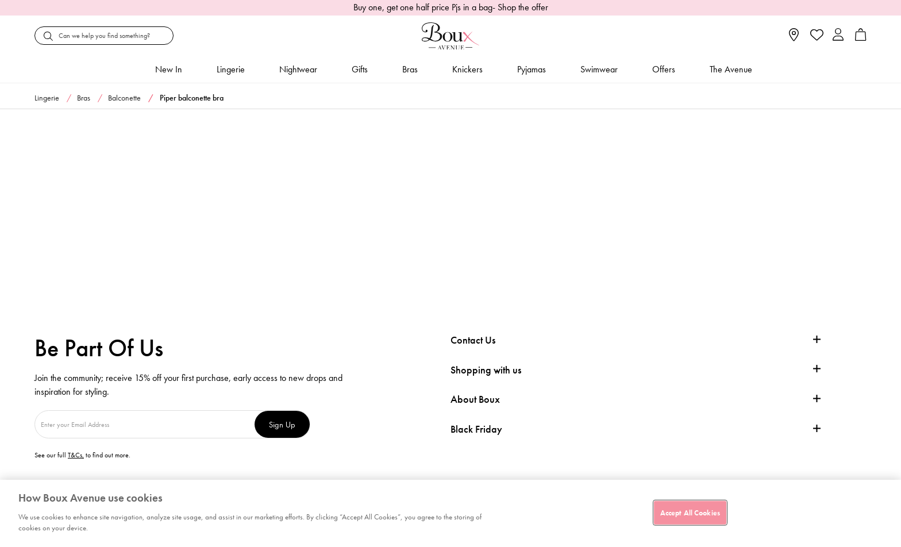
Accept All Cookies (690, 512)
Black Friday (476, 429)
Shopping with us (485, 369)
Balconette (124, 98)
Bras (410, 69)
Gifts (360, 69)
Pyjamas (531, 69)
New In (168, 69)
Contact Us (472, 339)
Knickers (467, 69)
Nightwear (298, 69)
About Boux (475, 399)
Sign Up (282, 424)
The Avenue (731, 69)
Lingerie (231, 69)
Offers (663, 69)
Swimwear (599, 69)
